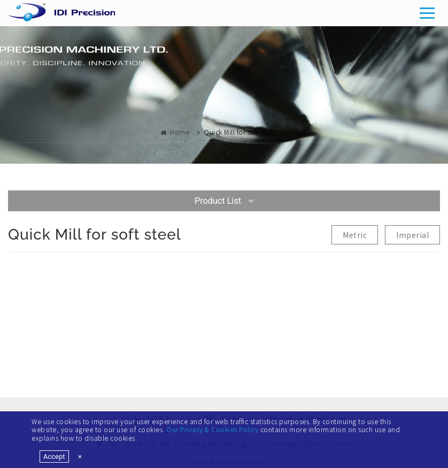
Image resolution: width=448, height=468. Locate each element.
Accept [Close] (54, 456)
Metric (355, 234)
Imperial (412, 234)
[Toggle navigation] (428, 13)
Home (179, 131)
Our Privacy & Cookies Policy (212, 429)
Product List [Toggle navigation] (224, 201)
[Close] (80, 456)
